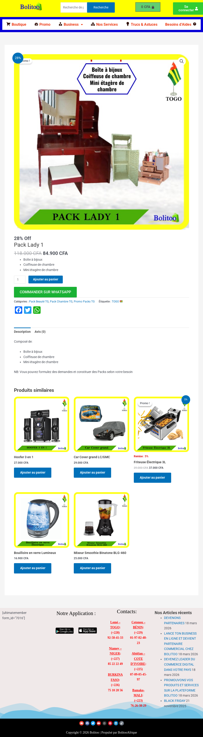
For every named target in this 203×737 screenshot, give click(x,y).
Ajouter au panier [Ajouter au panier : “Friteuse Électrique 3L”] (152, 478)
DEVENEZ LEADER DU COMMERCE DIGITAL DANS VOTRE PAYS (179, 665)
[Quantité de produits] (19, 280)
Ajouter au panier (45, 279)
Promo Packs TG (84, 301)
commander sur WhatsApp (45, 292)
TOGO (117, 301)
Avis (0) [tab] (40, 331)
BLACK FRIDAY (174, 701)
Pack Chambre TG (61, 301)
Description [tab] (22, 331)
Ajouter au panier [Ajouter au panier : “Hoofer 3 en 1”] (33, 472)
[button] (70, 24)
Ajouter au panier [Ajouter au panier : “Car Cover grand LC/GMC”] (92, 472)
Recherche (100, 7)
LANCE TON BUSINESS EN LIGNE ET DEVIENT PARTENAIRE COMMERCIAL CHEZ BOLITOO (180, 644)
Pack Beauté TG (39, 301)
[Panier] (148, 7)
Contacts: (127, 612)
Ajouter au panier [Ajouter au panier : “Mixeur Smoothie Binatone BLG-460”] (92, 568)
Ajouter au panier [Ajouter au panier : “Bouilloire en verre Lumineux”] (33, 568)
